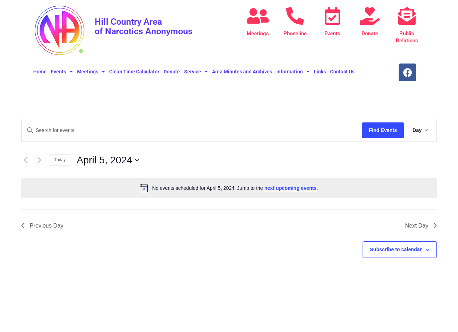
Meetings (258, 33)
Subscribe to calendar (396, 249)
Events (332, 33)
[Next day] (39, 160)
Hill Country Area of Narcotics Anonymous (146, 26)
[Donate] (369, 16)
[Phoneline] (295, 16)
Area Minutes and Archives (242, 71)
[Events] (332, 16)
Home (40, 71)
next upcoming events (290, 188)
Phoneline (295, 33)
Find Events (383, 130)
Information (293, 72)
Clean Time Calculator (134, 71)
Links (320, 71)
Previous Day (42, 226)
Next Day (421, 226)
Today (60, 159)
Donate (370, 33)
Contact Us (342, 71)
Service (196, 72)
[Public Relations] (407, 16)
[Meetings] (258, 16)
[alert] (229, 188)
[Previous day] (25, 160)
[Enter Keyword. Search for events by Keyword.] (192, 130)
